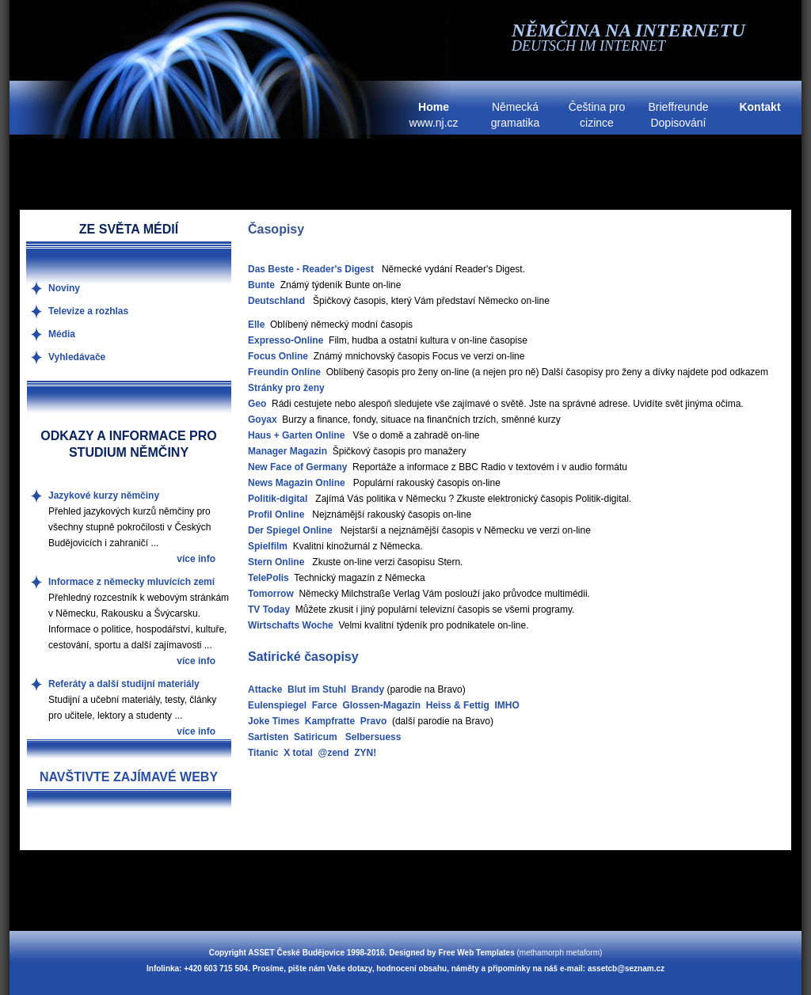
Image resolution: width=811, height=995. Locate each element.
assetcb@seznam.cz (626, 968)
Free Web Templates (476, 952)
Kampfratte (330, 721)
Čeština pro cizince (597, 115)
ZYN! (365, 752)
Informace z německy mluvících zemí (131, 581)
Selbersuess (373, 736)
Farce (324, 705)
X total (298, 752)
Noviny (64, 288)
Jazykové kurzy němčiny (103, 495)
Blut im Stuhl (316, 689)
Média (61, 334)
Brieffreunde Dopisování (678, 115)
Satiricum (315, 736)
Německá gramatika (515, 115)
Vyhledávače (76, 357)
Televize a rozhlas (88, 311)
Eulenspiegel (277, 705)
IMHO (506, 705)
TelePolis (268, 577)
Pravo (373, 721)
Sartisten (268, 736)
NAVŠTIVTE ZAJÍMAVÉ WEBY (129, 777)
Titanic (263, 752)
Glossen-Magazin (381, 705)
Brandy (368, 689)
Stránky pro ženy (286, 387)
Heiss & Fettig (457, 705)
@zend (333, 752)
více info (196, 558)
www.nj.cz (433, 115)
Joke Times (273, 721)
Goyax (262, 419)
